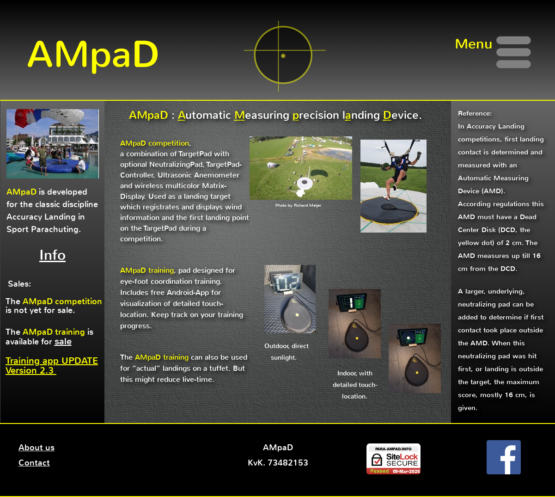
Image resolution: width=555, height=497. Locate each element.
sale (63, 341)
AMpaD (93, 55)
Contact (34, 462)
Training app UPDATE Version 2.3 (52, 366)
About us (36, 447)
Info (52, 254)
